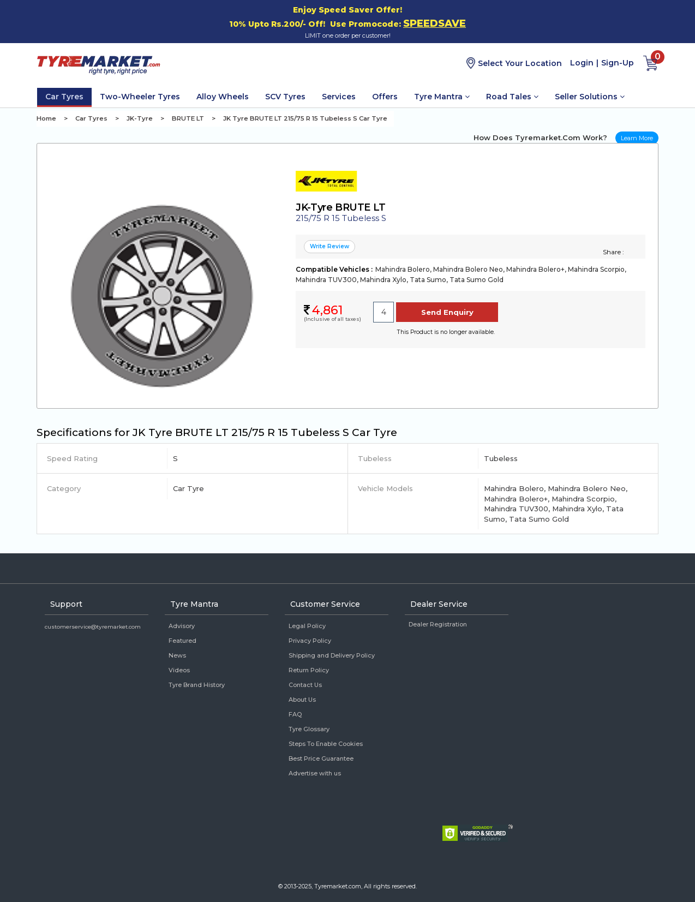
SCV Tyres (285, 96)
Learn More (637, 138)
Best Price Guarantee (321, 758)
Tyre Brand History (197, 685)
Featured (182, 640)
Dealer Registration (438, 624)
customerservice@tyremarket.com (93, 626)
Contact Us (305, 685)
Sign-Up (617, 63)
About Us (302, 699)
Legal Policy (307, 626)
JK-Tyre (140, 118)
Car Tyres (64, 96)
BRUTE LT (188, 118)
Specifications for (217, 432)
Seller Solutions (590, 96)
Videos (179, 670)
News (177, 655)
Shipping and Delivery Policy (332, 655)
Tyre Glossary (309, 729)
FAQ (295, 714)
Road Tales (512, 96)
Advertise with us (315, 773)
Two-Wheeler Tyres (140, 96)
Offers (385, 96)
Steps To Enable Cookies (326, 744)
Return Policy (309, 670)
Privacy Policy (310, 640)
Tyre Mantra (442, 96)
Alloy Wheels (222, 96)
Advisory (182, 626)
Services (339, 96)
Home (46, 118)
